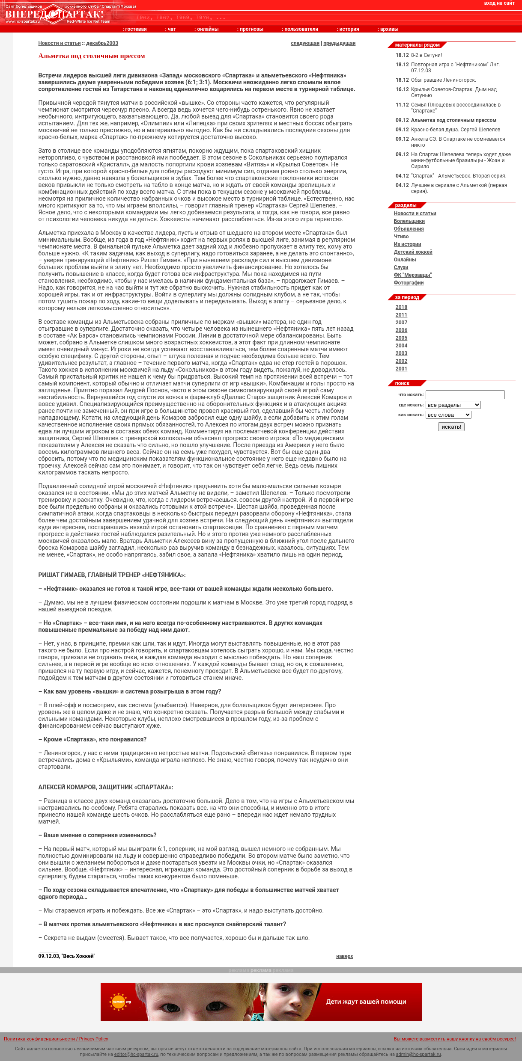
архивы (389, 29)
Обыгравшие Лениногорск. (443, 80)
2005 (402, 338)
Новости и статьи (60, 43)
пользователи (302, 29)
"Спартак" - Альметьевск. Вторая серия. (459, 176)
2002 (402, 361)
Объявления (409, 229)
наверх (344, 956)
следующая (305, 43)
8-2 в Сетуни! (426, 55)
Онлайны (405, 260)
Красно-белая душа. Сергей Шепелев (456, 130)
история (349, 29)
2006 (402, 330)
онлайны (207, 29)
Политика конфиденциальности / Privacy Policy (56, 1039)
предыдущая (339, 43)
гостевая (136, 29)
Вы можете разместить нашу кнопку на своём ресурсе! (455, 1039)
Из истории (407, 244)
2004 (402, 346)
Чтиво (401, 237)
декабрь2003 (102, 43)
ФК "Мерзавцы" (413, 275)
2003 (402, 353)
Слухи (401, 267)
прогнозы (251, 29)
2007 (402, 323)
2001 (402, 369)
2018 (402, 307)
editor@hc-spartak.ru (136, 1054)
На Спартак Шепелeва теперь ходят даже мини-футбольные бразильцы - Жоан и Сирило (461, 160)
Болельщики (409, 221)
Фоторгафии (409, 283)
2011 (402, 315)
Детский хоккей (413, 252)
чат (172, 29)
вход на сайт (499, 3)
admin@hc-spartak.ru (418, 1054)
